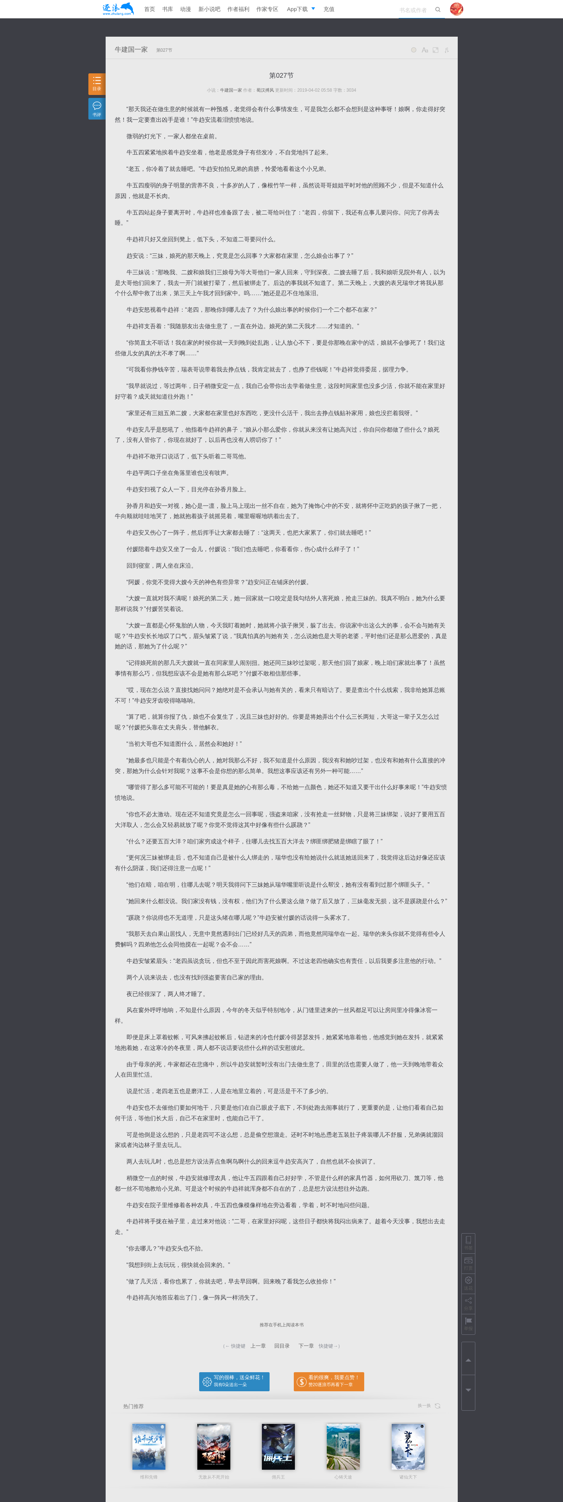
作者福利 (238, 9)
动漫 (185, 9)
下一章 (306, 1346)
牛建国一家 (131, 49)
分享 (468, 1304)
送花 (468, 1283)
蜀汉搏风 (265, 90)
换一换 (429, 1405)
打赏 (468, 1263)
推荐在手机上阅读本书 (282, 1324)
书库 (167, 9)
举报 (468, 1324)
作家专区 (267, 9)
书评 (96, 109)
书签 (468, 1243)
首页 (149, 9)
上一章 (258, 1346)
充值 (328, 9)
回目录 (282, 1346)
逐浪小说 (118, 9)
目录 (96, 84)
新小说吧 (209, 9)
